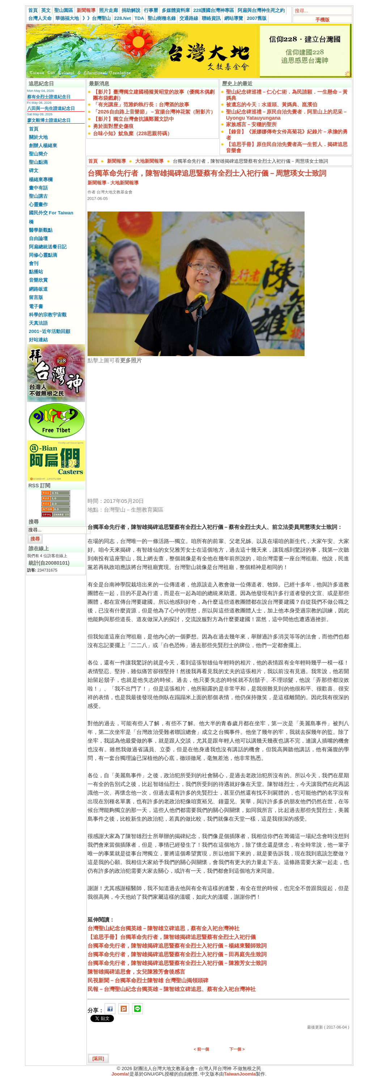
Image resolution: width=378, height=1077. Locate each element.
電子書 (36, 306)
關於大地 (38, 137)
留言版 (36, 297)
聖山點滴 (38, 162)
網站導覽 (233, 18)
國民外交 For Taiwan (51, 212)
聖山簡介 (38, 154)
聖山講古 (38, 196)
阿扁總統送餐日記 (48, 246)
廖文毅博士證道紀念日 (49, 120)
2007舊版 (257, 18)
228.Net (122, 18)
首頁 (33, 10)
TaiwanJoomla (240, 1074)
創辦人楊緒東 (43, 145)
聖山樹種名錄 (162, 18)
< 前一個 (201, 1049)
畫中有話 (38, 188)
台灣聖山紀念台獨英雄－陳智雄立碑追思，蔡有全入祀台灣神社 (163, 928)
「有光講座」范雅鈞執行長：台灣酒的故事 (141, 104)
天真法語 (38, 323)
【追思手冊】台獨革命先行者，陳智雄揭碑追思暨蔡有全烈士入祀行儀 (172, 937)
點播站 (36, 271)
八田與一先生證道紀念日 (51, 108)
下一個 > (237, 1049)
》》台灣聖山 (96, 18)
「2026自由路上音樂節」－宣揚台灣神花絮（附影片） (154, 112)
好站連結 (38, 339)
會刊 (33, 263)
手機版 (322, 19)
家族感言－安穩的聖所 (251, 124)
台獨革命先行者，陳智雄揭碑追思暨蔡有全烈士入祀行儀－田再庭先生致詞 (177, 954)
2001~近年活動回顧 (50, 331)
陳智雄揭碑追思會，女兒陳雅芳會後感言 (136, 972)
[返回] (98, 1058)
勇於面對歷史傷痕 (113, 126)
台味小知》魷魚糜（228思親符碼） (132, 133)
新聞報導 (86, 10)
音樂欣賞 (38, 280)
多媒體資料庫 (176, 10)
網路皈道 (38, 289)
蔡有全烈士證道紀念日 (49, 96)
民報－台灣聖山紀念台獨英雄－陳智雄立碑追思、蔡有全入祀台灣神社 (172, 989)
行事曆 (151, 10)
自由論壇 (38, 238)
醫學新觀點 (40, 230)
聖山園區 (63, 10)
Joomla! (120, 1074)
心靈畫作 (38, 204)
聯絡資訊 (211, 18)
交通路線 (188, 18)
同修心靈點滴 (43, 255)
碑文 (33, 170)
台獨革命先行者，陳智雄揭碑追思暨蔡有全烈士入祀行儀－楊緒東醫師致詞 (177, 946)
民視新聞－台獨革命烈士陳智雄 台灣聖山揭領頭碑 (148, 980)
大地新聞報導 (149, 161)
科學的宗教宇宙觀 (48, 314)
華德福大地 (67, 18)
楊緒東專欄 (40, 179)
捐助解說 (131, 10)
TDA (139, 18)
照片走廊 (108, 10)
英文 (46, 10)
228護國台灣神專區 (214, 10)
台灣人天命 (40, 18)
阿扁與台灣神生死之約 (261, 10)
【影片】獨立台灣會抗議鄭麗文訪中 (133, 119)
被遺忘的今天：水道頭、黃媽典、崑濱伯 (271, 104)
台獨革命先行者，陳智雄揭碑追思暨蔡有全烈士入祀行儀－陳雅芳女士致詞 (177, 963)
